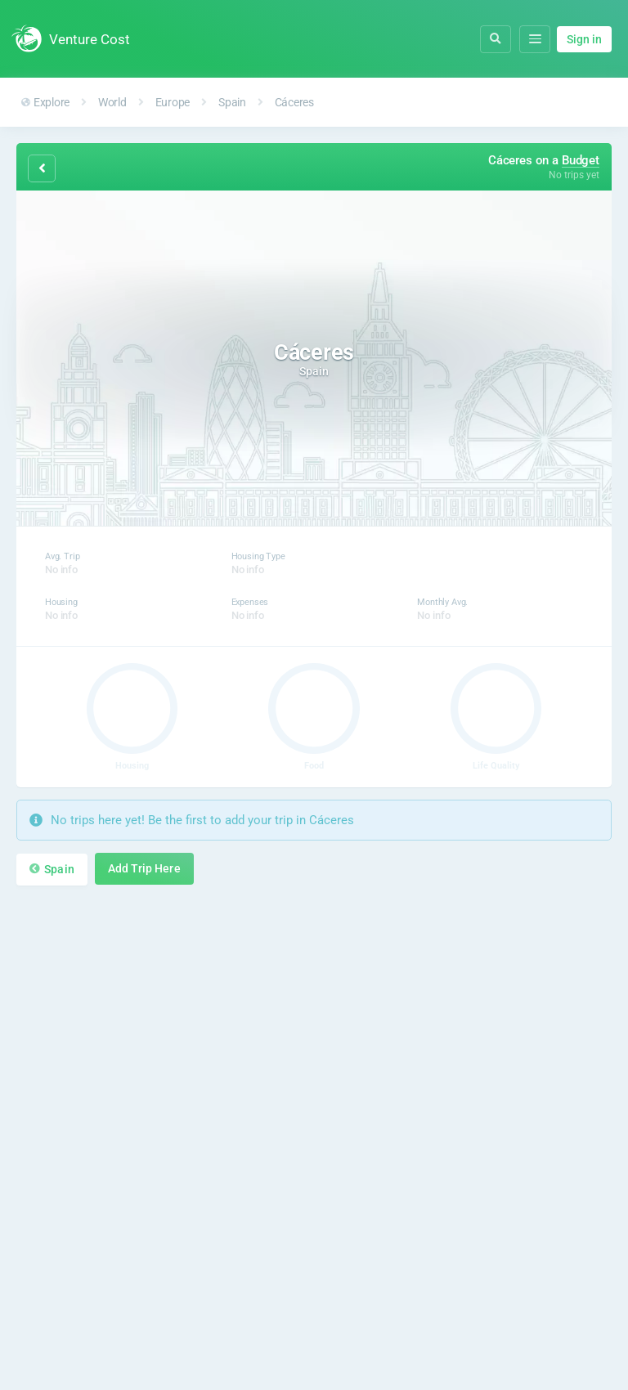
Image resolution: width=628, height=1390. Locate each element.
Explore (45, 102)
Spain (232, 102)
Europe (173, 102)
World (112, 102)
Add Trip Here (144, 869)
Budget (580, 160)
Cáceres (294, 102)
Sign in (584, 39)
